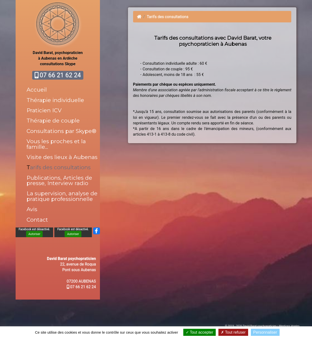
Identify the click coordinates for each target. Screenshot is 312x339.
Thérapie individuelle (55, 100)
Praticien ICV (44, 110)
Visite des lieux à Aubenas (62, 157)
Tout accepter (199, 332)
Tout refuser (233, 332)
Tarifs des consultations (59, 167)
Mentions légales (289, 326)
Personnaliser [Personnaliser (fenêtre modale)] (265, 332)
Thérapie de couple (53, 120)
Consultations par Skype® (61, 131)
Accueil (37, 89)
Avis (32, 209)
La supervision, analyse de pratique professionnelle (62, 196)
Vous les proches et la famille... (56, 144)
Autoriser (34, 234)
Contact (37, 219)
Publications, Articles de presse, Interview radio (59, 180)
